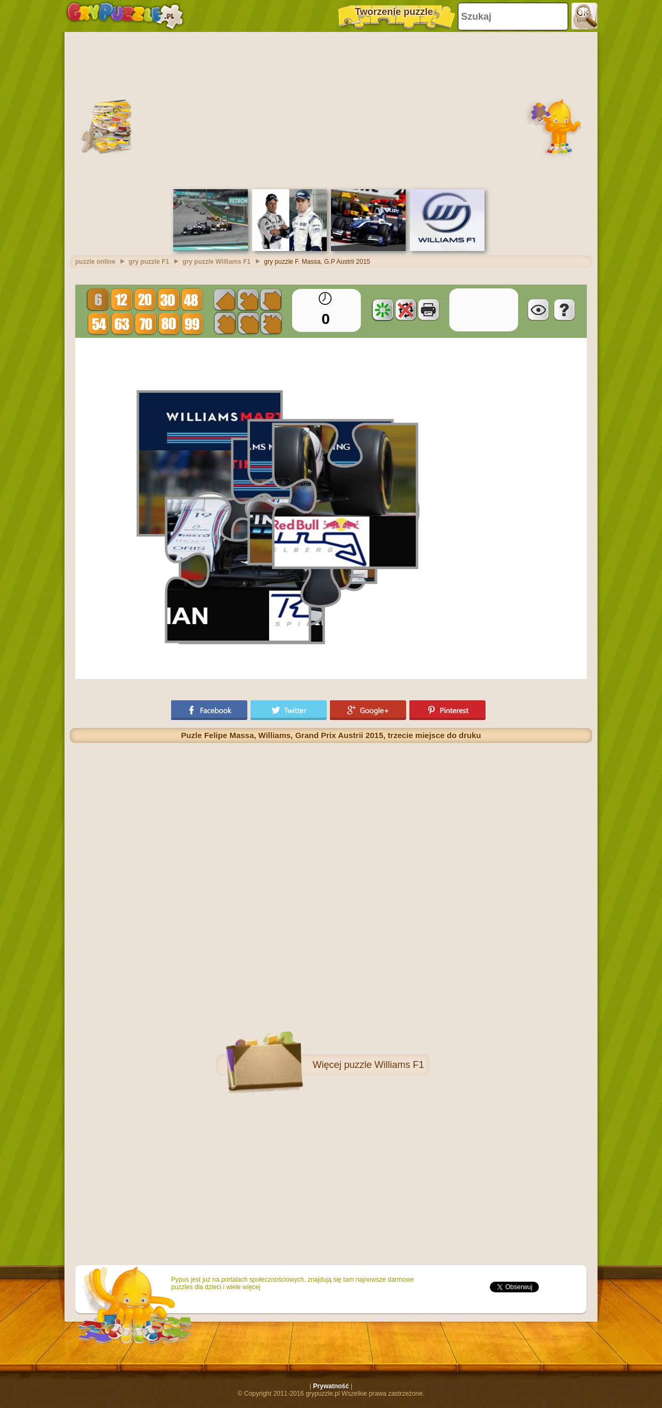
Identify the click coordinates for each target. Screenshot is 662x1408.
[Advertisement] (331, 109)
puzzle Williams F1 (384, 1064)
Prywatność (331, 1386)
